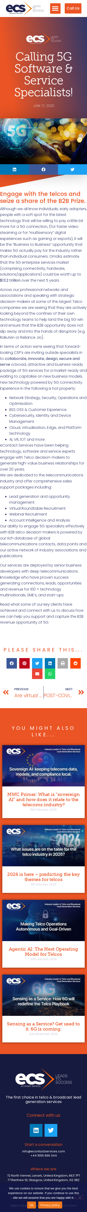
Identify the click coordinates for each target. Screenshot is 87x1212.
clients (56, 604)
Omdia (55, 256)
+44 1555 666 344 (43, 1155)
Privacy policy (50, 1205)
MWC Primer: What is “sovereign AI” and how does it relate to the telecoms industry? (43, 799)
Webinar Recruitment (28, 514)
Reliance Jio (31, 337)
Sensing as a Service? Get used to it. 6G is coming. (43, 1026)
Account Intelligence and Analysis (39, 520)
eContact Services (16, 445)
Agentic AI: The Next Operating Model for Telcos (43, 951)
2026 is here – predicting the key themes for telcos (43, 876)
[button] (55, 8)
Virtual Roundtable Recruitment (37, 508)
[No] (80, 1197)
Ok (31, 1205)
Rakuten (7, 337)
